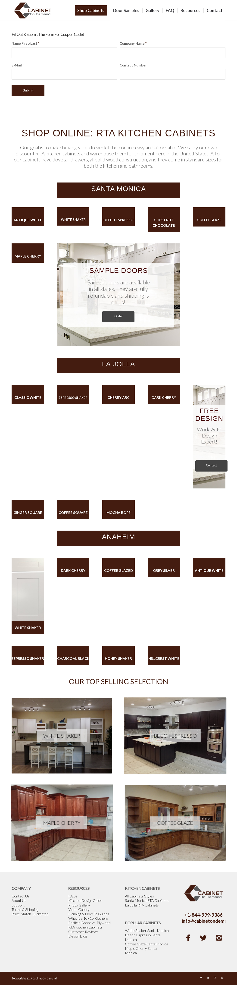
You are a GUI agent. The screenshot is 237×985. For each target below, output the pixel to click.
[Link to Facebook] (201, 977)
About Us (19, 900)
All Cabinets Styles (139, 896)
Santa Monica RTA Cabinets (146, 900)
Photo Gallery (79, 905)
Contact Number (134, 65)
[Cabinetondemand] (33, 10)
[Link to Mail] (221, 977)
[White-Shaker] (61, 736)
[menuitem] (92, 10)
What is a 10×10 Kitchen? (88, 918)
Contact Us (20, 896)
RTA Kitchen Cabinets (85, 927)
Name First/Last (25, 43)
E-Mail (18, 65)
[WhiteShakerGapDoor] (28, 589)
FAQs (72, 896)
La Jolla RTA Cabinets (142, 905)
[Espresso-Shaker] (175, 735)
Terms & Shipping (25, 909)
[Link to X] (208, 977)
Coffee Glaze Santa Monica (146, 944)
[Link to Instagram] (215, 977)
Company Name (133, 43)
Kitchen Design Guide (85, 900)
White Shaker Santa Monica (147, 930)
